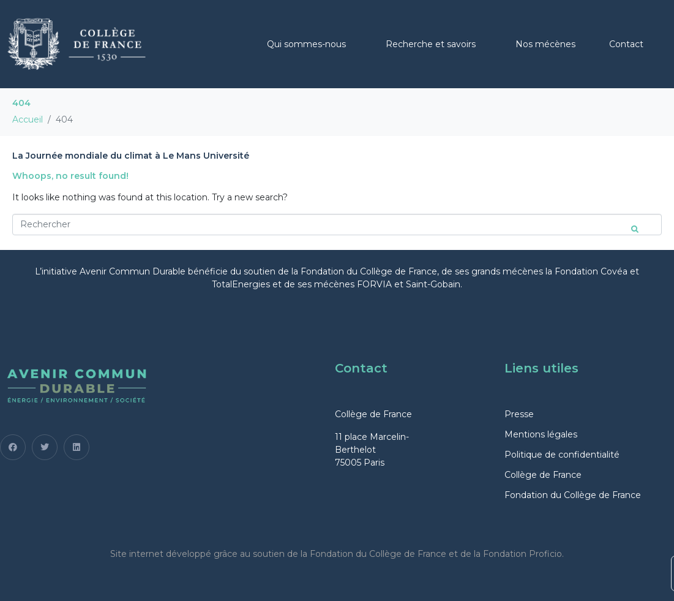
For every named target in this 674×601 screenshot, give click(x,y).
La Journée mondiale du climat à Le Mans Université (130, 155)
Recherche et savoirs (431, 44)
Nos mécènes (545, 44)
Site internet (136, 553)
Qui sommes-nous (306, 44)
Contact (626, 44)
